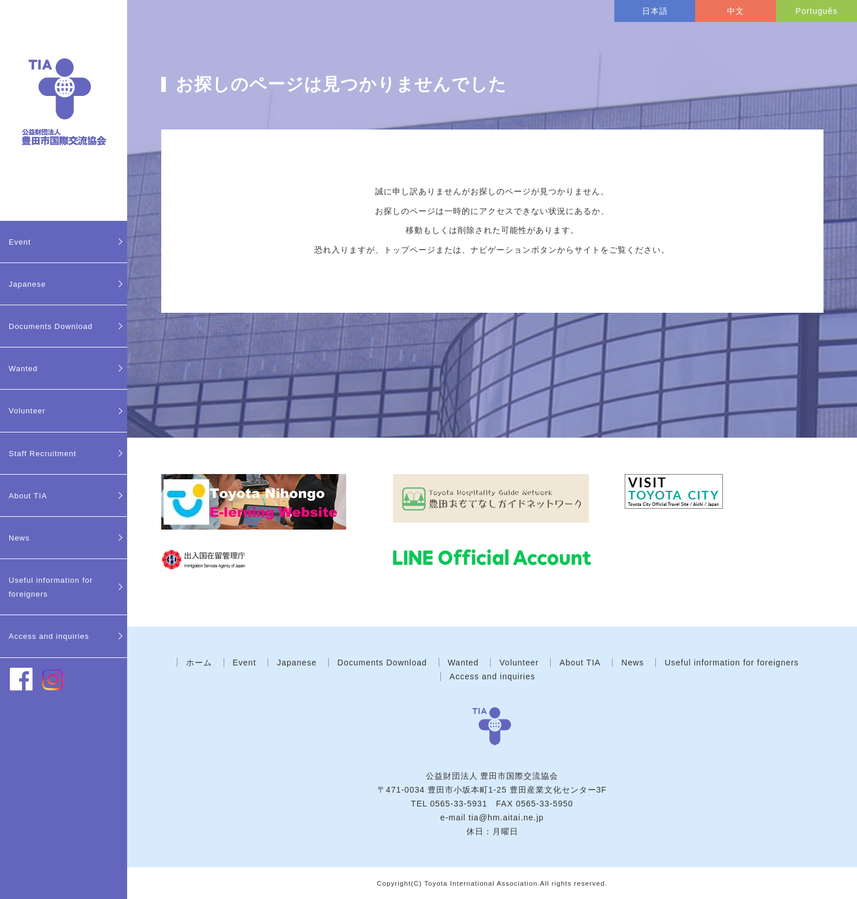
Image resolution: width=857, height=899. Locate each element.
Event (20, 242)
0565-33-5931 (458, 803)
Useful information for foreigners (51, 587)
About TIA (28, 495)
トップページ (410, 249)
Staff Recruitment (42, 453)
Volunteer (27, 410)
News (19, 538)
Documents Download (50, 326)
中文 (735, 11)
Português (817, 11)
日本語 (655, 11)
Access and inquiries (49, 636)
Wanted (23, 368)
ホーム (199, 662)
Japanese (27, 284)
